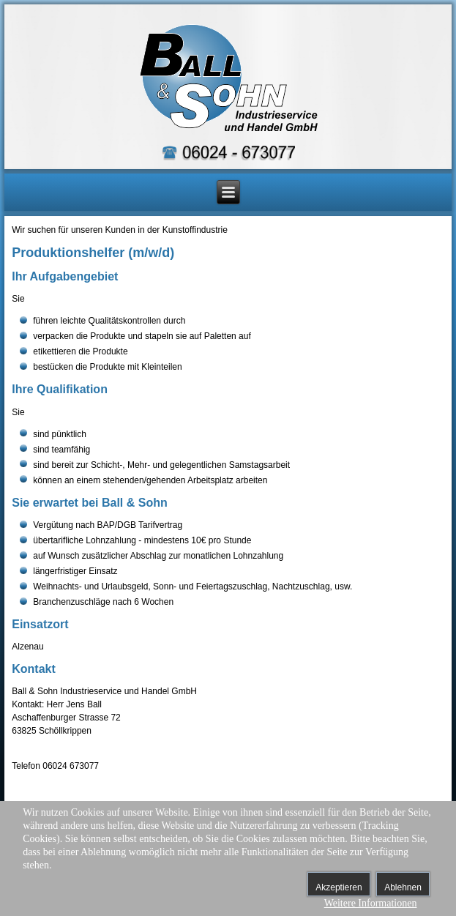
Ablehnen (403, 887)
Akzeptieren (338, 887)
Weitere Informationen (370, 903)
